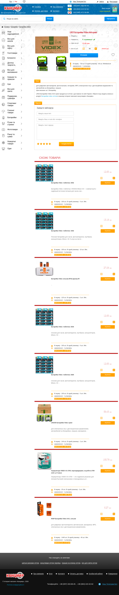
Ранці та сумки (8, 135)
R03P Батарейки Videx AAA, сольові (63, 519)
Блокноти (8, 58)
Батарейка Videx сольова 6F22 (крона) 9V (65, 279)
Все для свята (8, 90)
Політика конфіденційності (15, 585)
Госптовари (9, 53)
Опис (37, 81)
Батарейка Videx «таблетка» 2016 (62, 327)
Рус (10, 1)
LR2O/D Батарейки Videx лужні (61, 423)
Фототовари (10, 129)
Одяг (7, 148)
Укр (16, 1)
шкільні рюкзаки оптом (30, 563)
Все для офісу (8, 47)
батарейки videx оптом (49, 96)
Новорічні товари (9, 142)
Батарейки (9, 117)
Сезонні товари (8, 111)
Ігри (6, 84)
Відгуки (38, 103)
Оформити (111, 19)
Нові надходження (10, 33)
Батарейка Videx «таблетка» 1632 (62, 231)
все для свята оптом (89, 563)
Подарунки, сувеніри (9, 97)
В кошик (84, 55)
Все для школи (8, 40)
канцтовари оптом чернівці (50, 563)
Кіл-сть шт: (74, 48)
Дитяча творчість (8, 64)
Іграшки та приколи (9, 78)
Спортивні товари (9, 104)
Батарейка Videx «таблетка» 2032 (62, 183)
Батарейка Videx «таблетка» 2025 (62, 375)
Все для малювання (9, 71)
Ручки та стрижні (8, 123)
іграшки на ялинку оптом (71, 563)
